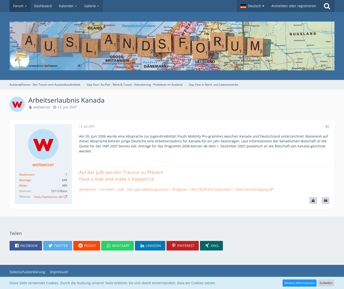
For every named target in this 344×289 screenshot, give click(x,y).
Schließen (326, 283)
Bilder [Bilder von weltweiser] (23, 185)
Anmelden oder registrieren (293, 6)
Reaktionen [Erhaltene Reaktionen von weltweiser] (26, 174)
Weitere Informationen (300, 283)
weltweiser (41, 107)
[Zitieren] (325, 200)
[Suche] (327, 6)
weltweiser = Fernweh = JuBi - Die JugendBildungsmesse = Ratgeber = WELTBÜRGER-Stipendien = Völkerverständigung (173, 189)
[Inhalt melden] (313, 200)
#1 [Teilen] (327, 126)
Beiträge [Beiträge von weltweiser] (25, 180)
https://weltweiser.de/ (48, 197)
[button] (252, 6)
